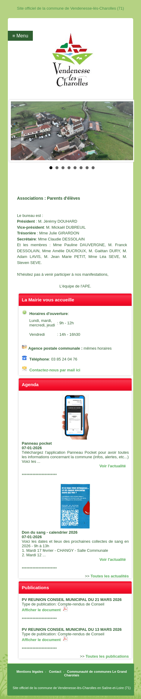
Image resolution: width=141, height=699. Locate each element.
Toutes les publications (107, 656)
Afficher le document (45, 610)
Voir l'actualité (112, 466)
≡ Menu (20, 35)
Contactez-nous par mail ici (54, 370)
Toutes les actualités (110, 576)
